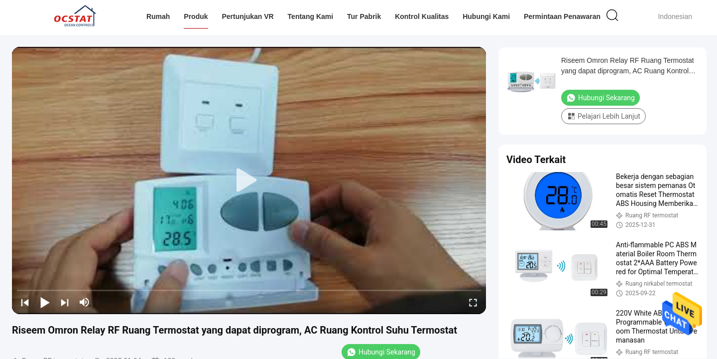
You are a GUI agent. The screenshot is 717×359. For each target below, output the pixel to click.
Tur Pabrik (364, 16)
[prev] (25, 302)
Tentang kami (311, 16)
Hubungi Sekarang (600, 97)
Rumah (158, 16)
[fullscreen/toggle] (473, 302)
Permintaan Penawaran (562, 16)
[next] (65, 302)
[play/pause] (45, 302)
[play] (249, 180)
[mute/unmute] (85, 302)
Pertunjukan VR (247, 16)
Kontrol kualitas (422, 16)
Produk (196, 16)
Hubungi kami (486, 16)
